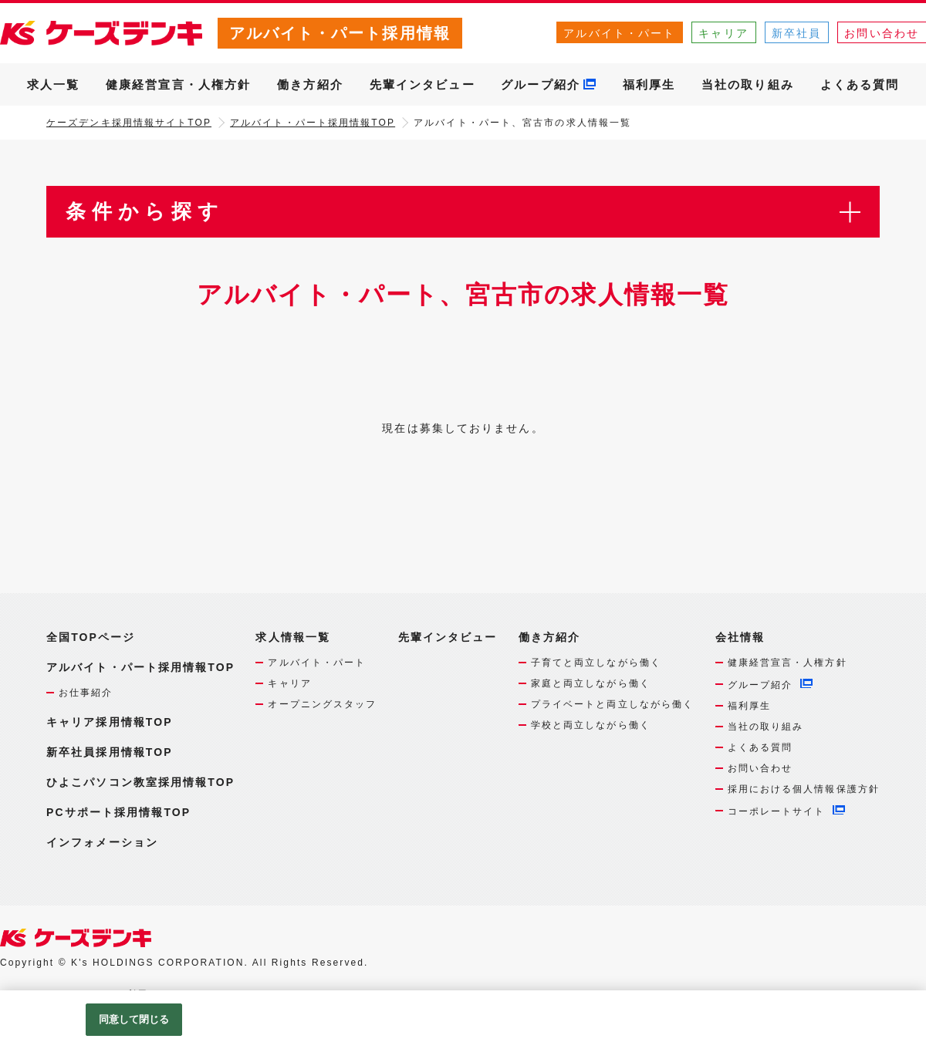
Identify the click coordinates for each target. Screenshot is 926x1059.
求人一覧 (53, 84)
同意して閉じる (134, 1019)
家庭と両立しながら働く (591, 683)
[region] (463, 1024)
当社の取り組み (747, 84)
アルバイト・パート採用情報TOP (312, 122)
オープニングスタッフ (322, 704)
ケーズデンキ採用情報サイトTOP (128, 122)
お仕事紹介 (86, 692)
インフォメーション (102, 842)
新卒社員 (796, 33)
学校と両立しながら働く (591, 725)
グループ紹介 (540, 84)
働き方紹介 (310, 84)
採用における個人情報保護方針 (804, 789)
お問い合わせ (760, 768)
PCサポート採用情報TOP (118, 812)
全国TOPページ (90, 637)
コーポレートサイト (777, 811)
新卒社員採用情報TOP (109, 752)
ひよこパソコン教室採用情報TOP (140, 782)
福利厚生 (649, 84)
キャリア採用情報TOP (109, 722)
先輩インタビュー (422, 84)
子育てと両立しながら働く (596, 662)
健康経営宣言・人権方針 (178, 84)
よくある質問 (860, 84)
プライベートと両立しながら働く (612, 704)
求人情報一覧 (292, 637)
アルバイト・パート (619, 33)
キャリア (723, 33)
